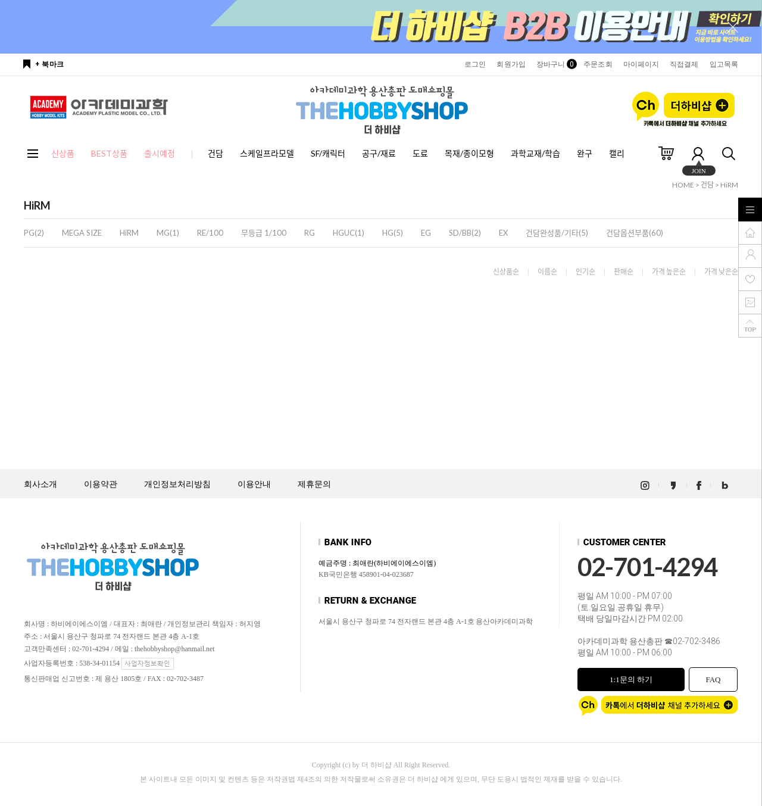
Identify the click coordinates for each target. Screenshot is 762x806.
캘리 (616, 153)
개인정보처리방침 (177, 484)
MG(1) (168, 233)
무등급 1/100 (263, 233)
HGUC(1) (348, 233)
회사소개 (40, 484)
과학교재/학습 (535, 153)
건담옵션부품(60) (634, 233)
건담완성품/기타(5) (557, 233)
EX (503, 233)
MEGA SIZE (82, 233)
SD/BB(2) (465, 233)
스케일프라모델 (267, 153)
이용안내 (254, 484)
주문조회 (597, 64)
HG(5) (392, 233)
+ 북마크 (49, 64)
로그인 (475, 64)
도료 (420, 153)
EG (426, 233)
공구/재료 (379, 153)
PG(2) (34, 233)
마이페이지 (641, 64)
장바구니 (554, 64)
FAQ (712, 679)
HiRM (729, 184)
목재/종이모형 (469, 153)
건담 (215, 153)
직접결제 (684, 64)
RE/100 (210, 233)
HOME (683, 184)
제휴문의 (314, 484)
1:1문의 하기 (631, 679)
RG (309, 233)
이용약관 (100, 484)
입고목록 (724, 64)
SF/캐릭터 (328, 153)
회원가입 (510, 64)
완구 (584, 153)
